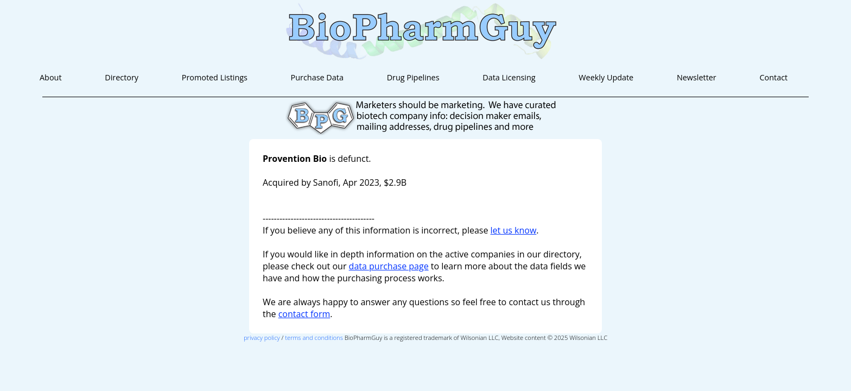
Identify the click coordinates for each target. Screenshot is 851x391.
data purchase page (389, 266)
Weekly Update (606, 77)
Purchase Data (317, 77)
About (51, 77)
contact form (304, 314)
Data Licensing (508, 77)
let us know (514, 230)
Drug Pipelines (413, 77)
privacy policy (262, 337)
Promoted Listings (214, 77)
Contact (773, 77)
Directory (121, 77)
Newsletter (696, 77)
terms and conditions (314, 337)
